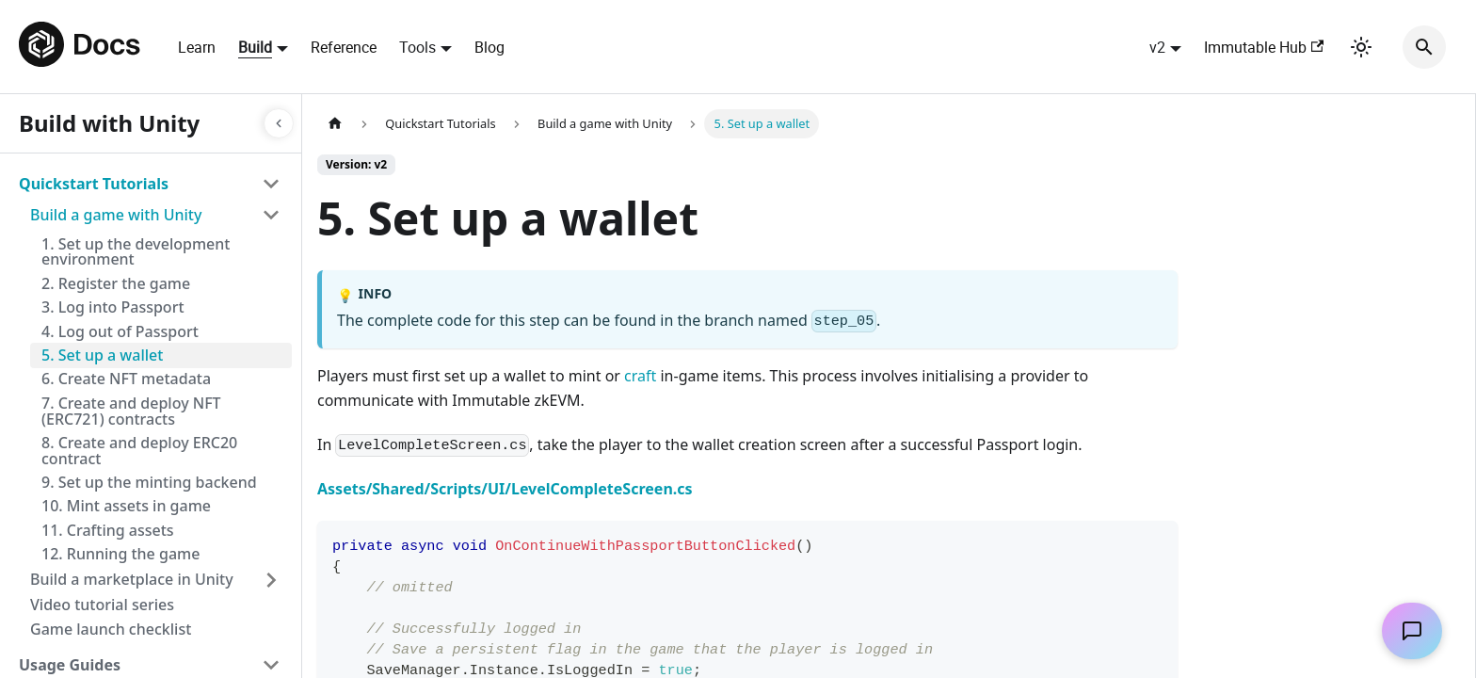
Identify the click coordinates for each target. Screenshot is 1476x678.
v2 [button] (1157, 47)
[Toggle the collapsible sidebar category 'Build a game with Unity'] (271, 215)
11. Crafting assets (107, 530)
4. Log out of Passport (120, 331)
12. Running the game (120, 553)
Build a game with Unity (115, 214)
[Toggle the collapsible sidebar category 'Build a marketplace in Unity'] (271, 580)
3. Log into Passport (112, 307)
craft (640, 375)
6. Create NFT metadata (126, 378)
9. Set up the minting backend (149, 482)
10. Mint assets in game (126, 505)
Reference (344, 47)
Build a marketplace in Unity (131, 579)
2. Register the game (115, 283)
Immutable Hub (1264, 47)
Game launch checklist (110, 629)
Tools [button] (417, 47)
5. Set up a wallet (102, 355)
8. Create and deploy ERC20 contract (139, 450)
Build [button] (255, 47)
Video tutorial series (102, 604)
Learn (197, 47)
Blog (489, 47)
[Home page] (335, 123)
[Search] (1424, 47)
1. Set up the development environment (135, 252)
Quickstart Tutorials (93, 183)
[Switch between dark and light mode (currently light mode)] (1361, 47)
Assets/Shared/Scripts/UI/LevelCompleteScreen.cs (505, 488)
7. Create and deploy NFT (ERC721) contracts (131, 411)
